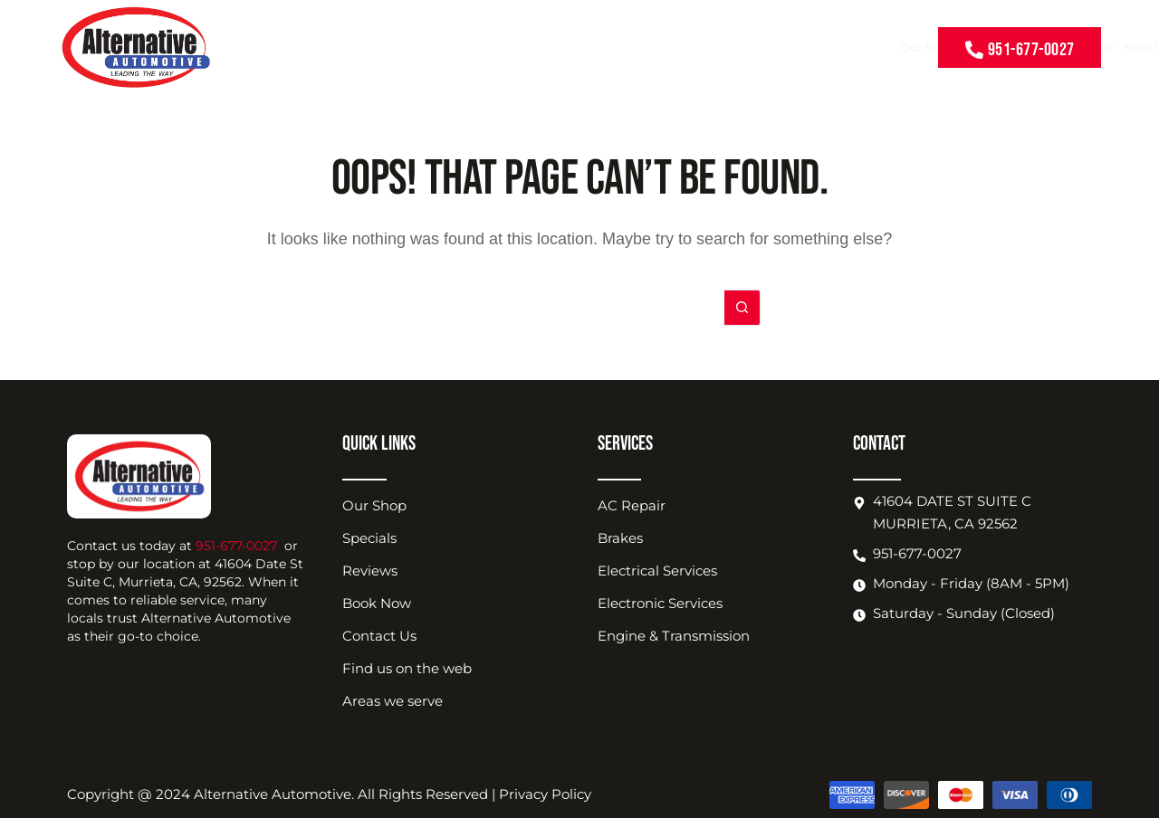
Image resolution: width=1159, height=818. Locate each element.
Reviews (370, 570)
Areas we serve (392, 700)
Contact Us (884, 47)
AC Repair (632, 505)
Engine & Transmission (674, 635)
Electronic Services (660, 603)
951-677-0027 (236, 545)
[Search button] (742, 308)
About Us (643, 48)
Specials (369, 538)
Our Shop (374, 505)
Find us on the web (407, 668)
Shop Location (730, 48)
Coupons (576, 47)
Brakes (620, 538)
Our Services (502, 48)
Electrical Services (657, 570)
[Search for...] (561, 308)
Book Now (814, 47)
